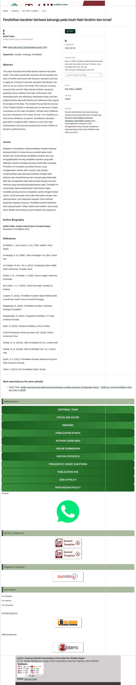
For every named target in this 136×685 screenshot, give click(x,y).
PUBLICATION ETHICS (68, 433)
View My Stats (30, 679)
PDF (71, 31)
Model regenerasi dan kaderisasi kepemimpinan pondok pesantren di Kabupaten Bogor (60, 387)
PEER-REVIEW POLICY (68, 487)
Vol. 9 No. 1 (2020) (30, 11)
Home (5, 11)
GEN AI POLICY (68, 480)
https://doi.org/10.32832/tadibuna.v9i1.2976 (27, 47)
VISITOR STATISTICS (68, 456)
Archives (15, 11)
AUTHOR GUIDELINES (68, 441)
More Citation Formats (76, 75)
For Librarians (7, 605)
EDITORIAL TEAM (68, 409)
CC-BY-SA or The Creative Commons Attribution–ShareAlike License (83, 118)
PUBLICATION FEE (68, 472)
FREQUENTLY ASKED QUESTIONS (68, 464)
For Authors (6, 601)
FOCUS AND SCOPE (68, 417)
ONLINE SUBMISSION (68, 448)
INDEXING (68, 425)
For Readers (7, 596)
